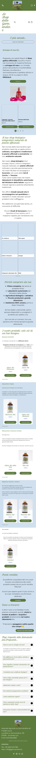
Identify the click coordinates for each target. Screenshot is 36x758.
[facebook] (14, 747)
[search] (15, 22)
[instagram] (17, 747)
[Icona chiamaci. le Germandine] (3, 6)
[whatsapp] (22, 747)
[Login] (29, 22)
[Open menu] (32, 5)
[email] (19, 747)
